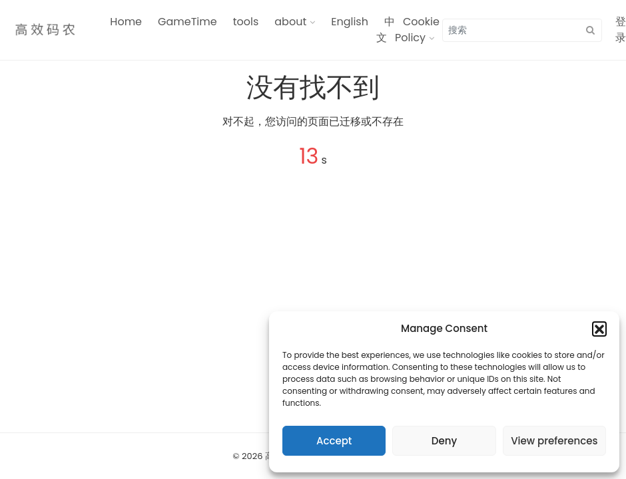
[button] (599, 328)
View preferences (554, 441)
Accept (334, 441)
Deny (444, 441)
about (290, 21)
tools (246, 21)
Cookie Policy (417, 29)
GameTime (187, 21)
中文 (385, 29)
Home (126, 21)
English (349, 21)
